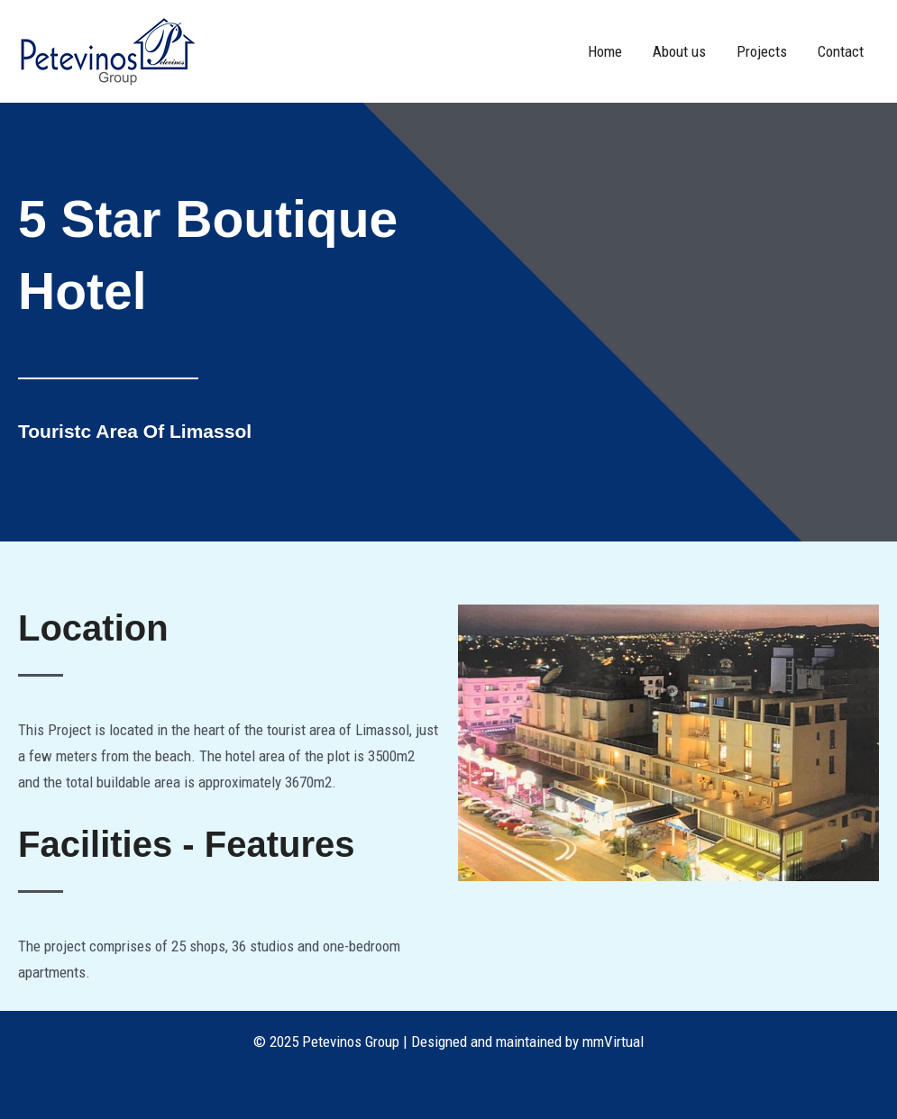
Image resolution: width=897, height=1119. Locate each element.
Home (605, 51)
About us (679, 51)
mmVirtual (613, 1042)
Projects (762, 51)
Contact (841, 51)
